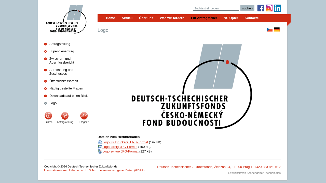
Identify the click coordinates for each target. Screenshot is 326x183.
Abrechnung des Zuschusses (61, 71)
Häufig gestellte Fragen (66, 88)
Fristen (48, 122)
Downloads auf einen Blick (68, 96)
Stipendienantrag (61, 51)
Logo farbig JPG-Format (119, 147)
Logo (53, 103)
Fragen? (84, 122)
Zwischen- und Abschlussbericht (61, 60)
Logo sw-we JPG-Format (120, 151)
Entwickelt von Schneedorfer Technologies (254, 172)
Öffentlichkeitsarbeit (63, 81)
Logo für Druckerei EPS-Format (125, 142)
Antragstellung (59, 44)
